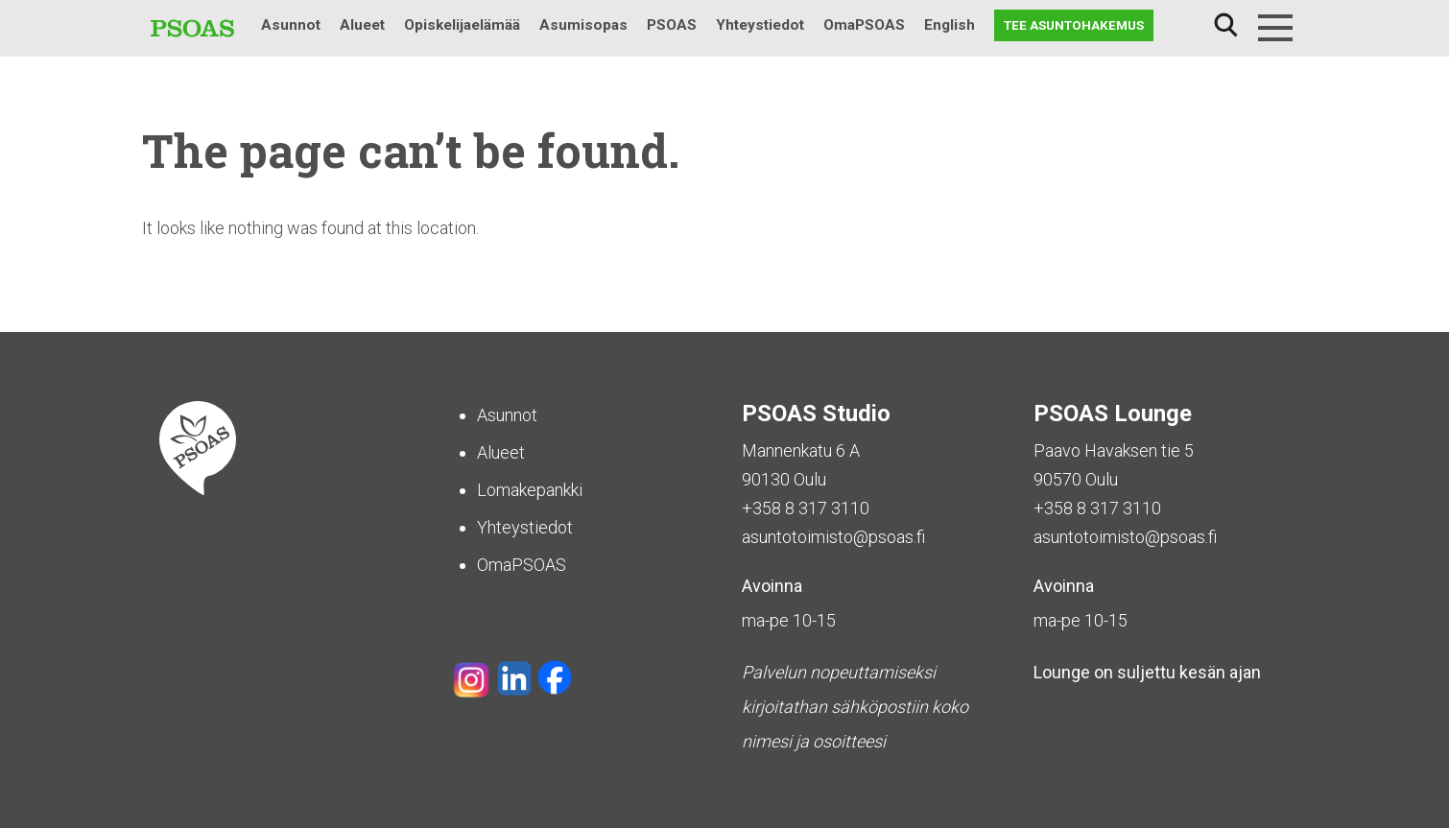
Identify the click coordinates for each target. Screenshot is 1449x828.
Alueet (362, 25)
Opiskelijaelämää (462, 25)
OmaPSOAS (864, 25)
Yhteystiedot (760, 25)
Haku (1225, 25)
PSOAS (672, 25)
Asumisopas (583, 25)
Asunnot (291, 25)
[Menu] (1275, 28)
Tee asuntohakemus (1074, 25)
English (949, 25)
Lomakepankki (529, 490)
